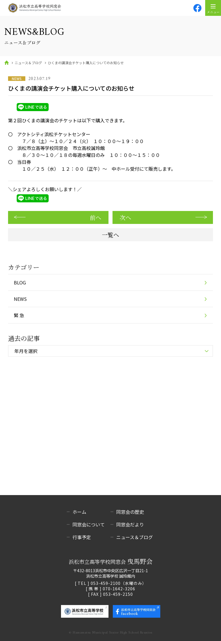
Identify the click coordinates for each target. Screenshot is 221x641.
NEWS (20, 299)
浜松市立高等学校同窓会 (111, 561)
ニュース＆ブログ (28, 62)
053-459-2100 (106, 583)
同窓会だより (130, 524)
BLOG (20, 282)
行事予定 (82, 537)
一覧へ (110, 235)
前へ (95, 217)
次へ (125, 217)
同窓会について (89, 524)
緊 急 (19, 315)
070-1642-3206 (119, 588)
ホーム (79, 511)
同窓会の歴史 (130, 511)
